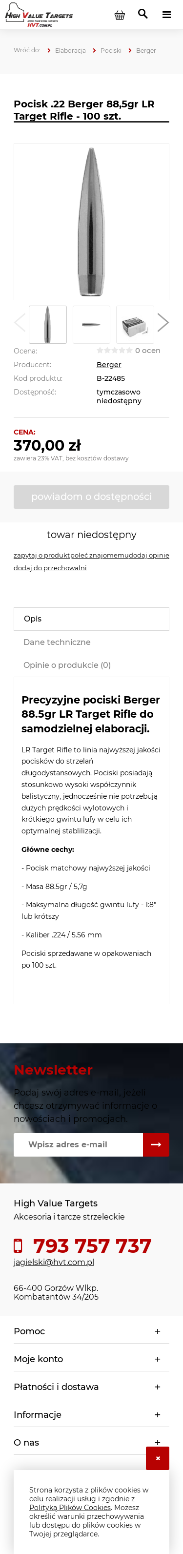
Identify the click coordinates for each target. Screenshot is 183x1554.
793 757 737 (90, 1246)
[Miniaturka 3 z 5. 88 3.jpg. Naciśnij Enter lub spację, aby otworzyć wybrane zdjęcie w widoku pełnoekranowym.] (135, 325)
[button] (19, 324)
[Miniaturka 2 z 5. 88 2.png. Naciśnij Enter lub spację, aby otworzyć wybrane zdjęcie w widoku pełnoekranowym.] (92, 325)
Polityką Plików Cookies (70, 1507)
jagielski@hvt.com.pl (54, 1262)
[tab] (91, 619)
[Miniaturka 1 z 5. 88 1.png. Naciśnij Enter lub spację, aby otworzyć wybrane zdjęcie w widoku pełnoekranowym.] (48, 325)
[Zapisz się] (156, 1145)
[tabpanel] (91, 841)
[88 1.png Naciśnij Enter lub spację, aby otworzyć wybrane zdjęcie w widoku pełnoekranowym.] (91, 221)
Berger (109, 364)
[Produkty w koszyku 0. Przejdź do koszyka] (119, 14)
